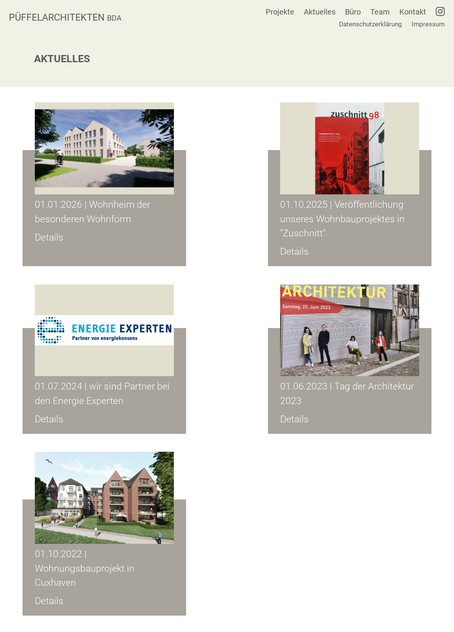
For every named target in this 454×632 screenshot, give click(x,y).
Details (49, 237)
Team (380, 11)
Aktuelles (320, 11)
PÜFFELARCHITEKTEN (65, 17)
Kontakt (412, 11)
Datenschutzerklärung (370, 24)
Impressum (428, 24)
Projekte (280, 11)
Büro (353, 11)
